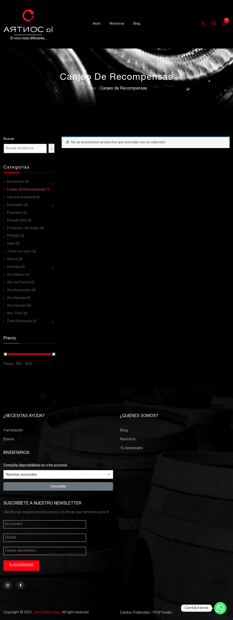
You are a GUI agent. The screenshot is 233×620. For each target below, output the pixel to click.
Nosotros (128, 439)
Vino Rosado (16, 305)
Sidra (11, 244)
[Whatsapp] (220, 608)
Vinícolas (13, 267)
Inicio (91, 89)
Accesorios (15, 182)
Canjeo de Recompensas (26, 189)
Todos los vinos (19, 251)
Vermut (12, 259)
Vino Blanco (16, 275)
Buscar (8, 139)
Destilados (15, 205)
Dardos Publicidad (134, 613)
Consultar (58, 486)
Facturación (13, 431)
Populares (14, 213)
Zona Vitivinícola (19, 321)
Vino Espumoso (19, 290)
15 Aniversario (131, 448)
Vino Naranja (16, 298)
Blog (124, 431)
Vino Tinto (15, 313)
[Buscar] (51, 148)
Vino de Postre (18, 282)
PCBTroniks (162, 613)
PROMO (13, 236)
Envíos (8, 439)
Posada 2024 (17, 220)
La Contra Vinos (47, 613)
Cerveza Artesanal (21, 197)
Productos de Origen (23, 228)
